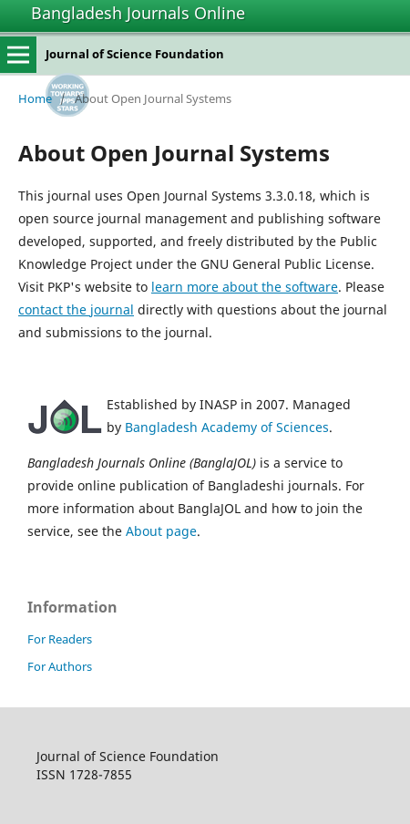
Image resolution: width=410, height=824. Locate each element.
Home (35, 98)
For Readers (59, 639)
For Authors (59, 666)
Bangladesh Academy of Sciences (227, 427)
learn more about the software (244, 286)
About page (161, 531)
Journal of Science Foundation (135, 54)
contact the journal (76, 309)
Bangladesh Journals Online (138, 13)
